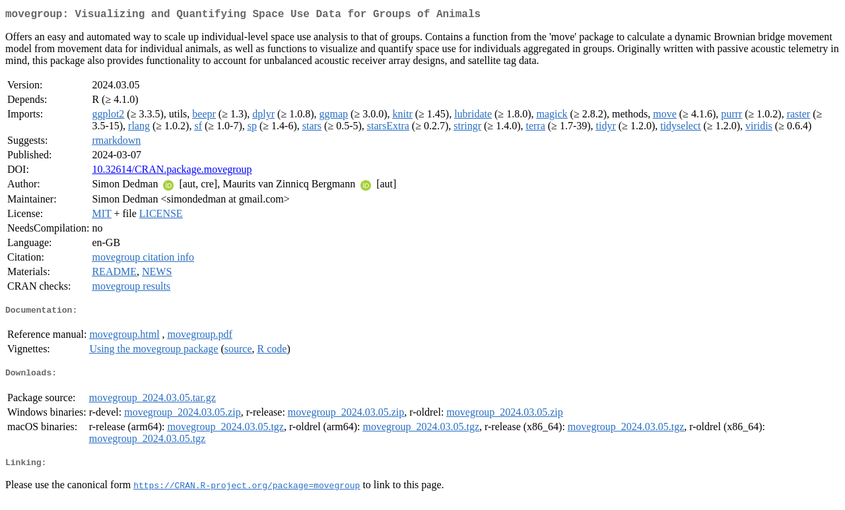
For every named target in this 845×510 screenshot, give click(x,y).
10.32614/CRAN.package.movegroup (172, 171)
